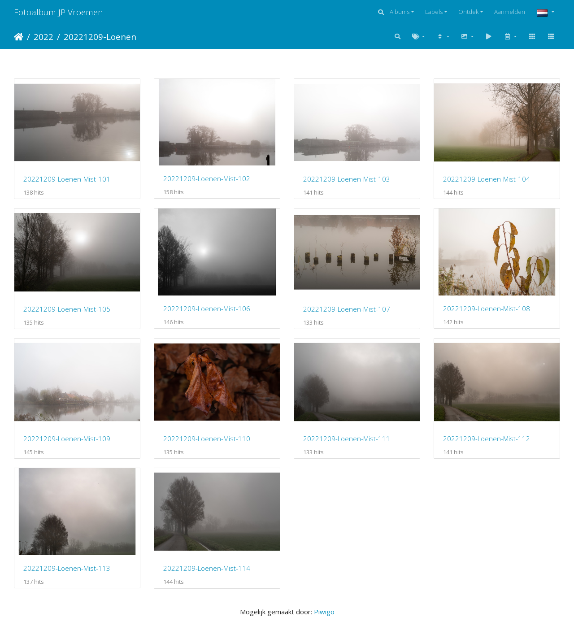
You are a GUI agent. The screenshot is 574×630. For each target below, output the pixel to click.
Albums (399, 12)
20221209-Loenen (100, 36)
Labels (434, 12)
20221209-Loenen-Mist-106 (206, 308)
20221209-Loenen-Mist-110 (206, 438)
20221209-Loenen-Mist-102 (206, 178)
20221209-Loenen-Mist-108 (486, 308)
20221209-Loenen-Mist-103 (346, 179)
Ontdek (468, 12)
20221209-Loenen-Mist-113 (66, 568)
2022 (43, 36)
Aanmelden (509, 12)
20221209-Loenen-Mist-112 (486, 438)
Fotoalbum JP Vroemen (58, 11)
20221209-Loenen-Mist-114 (206, 568)
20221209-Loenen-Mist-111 (346, 438)
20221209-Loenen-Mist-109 (66, 438)
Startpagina (18, 36)
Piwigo (324, 611)
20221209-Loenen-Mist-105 (66, 309)
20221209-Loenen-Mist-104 (486, 179)
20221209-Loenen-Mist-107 (346, 309)
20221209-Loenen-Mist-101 (66, 179)
